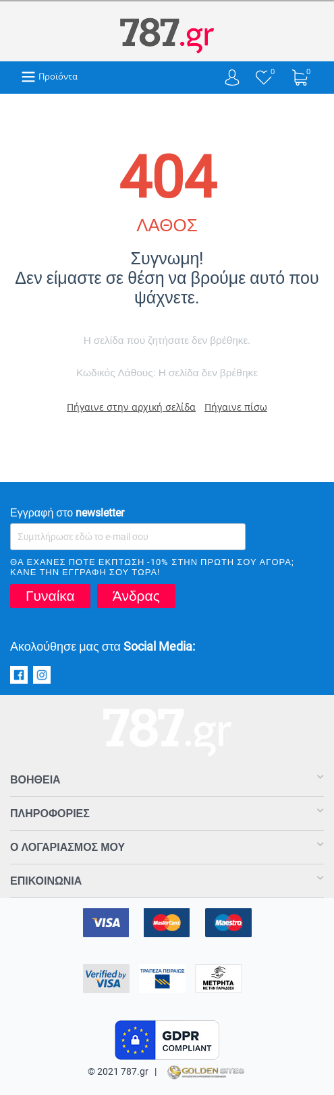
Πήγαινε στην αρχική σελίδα (131, 407)
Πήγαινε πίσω (235, 407)
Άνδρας (136, 596)
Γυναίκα (50, 596)
